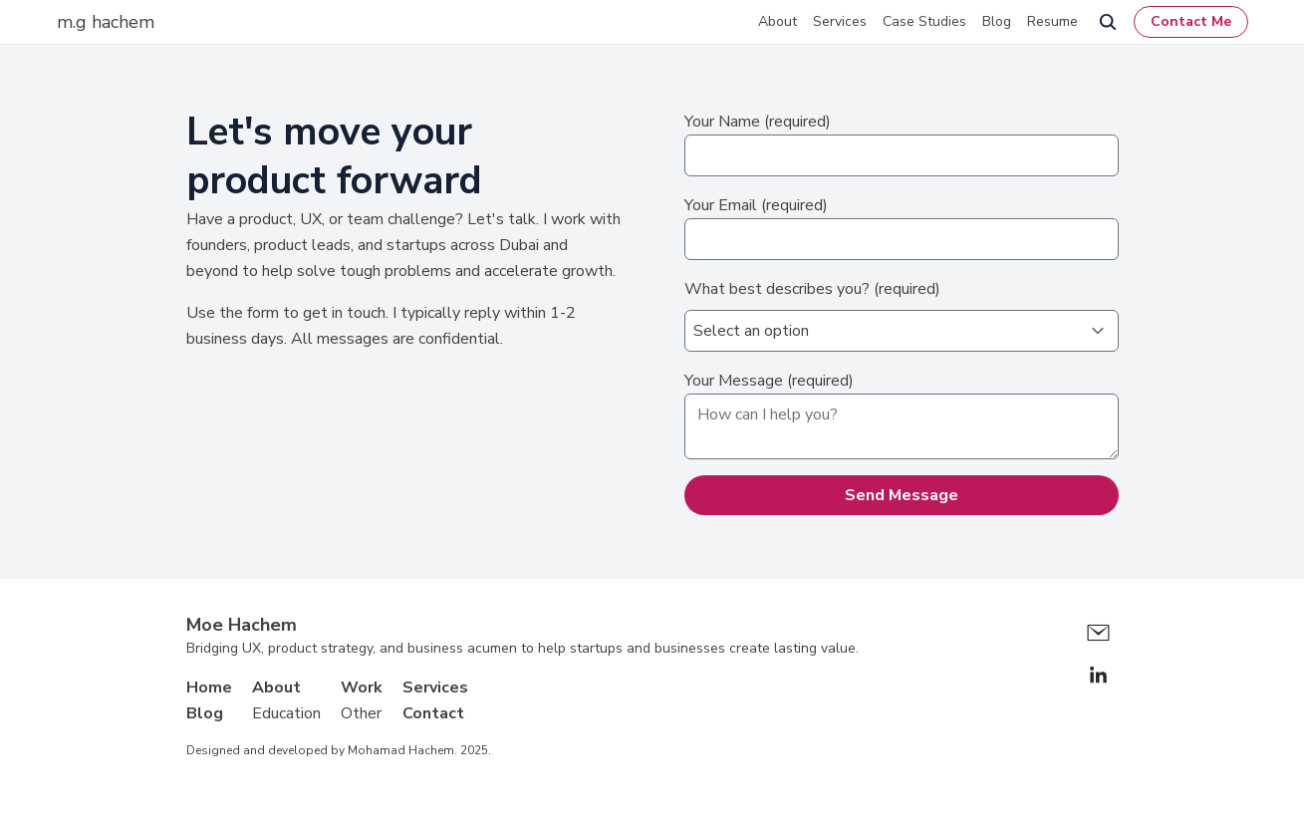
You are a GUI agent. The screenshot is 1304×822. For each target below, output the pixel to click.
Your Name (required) (901, 143)
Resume (1052, 21)
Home (209, 687)
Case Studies (924, 21)
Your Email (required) (901, 227)
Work (362, 687)
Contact (433, 713)
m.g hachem (105, 22)
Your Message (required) (901, 414)
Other (361, 713)
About (777, 21)
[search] (1108, 22)
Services (840, 21)
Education (286, 713)
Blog (996, 21)
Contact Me (1191, 21)
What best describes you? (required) (901, 315)
